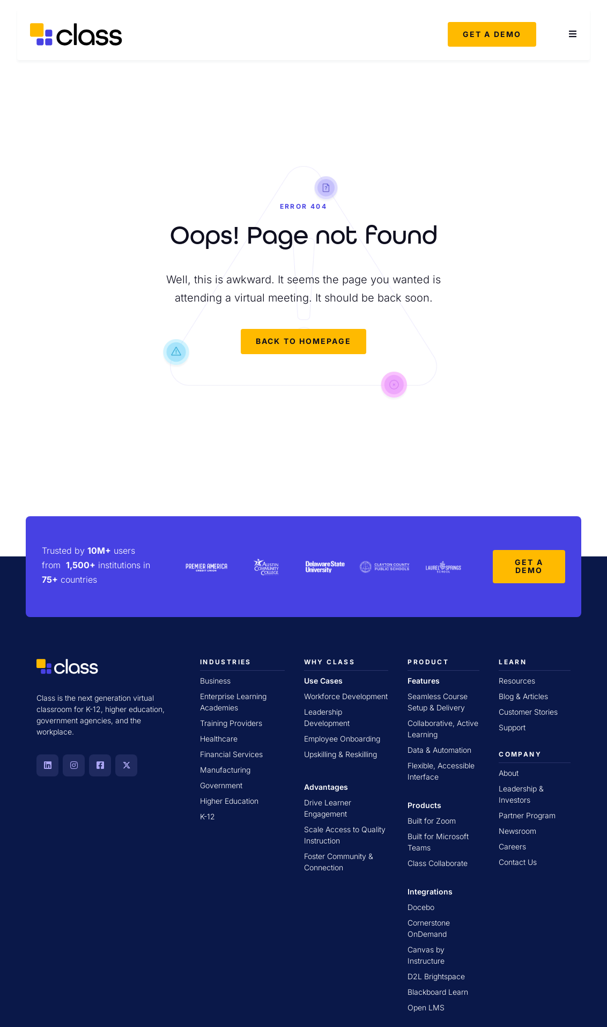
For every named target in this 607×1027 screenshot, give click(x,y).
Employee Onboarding (342, 738)
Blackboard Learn (438, 991)
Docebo (421, 906)
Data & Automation (439, 749)
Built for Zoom (432, 820)
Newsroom (517, 830)
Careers (512, 845)
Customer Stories (528, 711)
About (509, 772)
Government (221, 784)
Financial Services (231, 753)
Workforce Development (346, 695)
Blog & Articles (523, 695)
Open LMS (426, 1006)
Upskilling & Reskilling (340, 753)
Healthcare (219, 738)
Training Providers (231, 722)
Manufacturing (225, 769)
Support (512, 726)
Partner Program (527, 814)
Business (215, 680)
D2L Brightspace (436, 975)
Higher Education (229, 800)
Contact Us (518, 861)
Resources (517, 680)
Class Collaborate (438, 862)
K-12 (207, 815)
